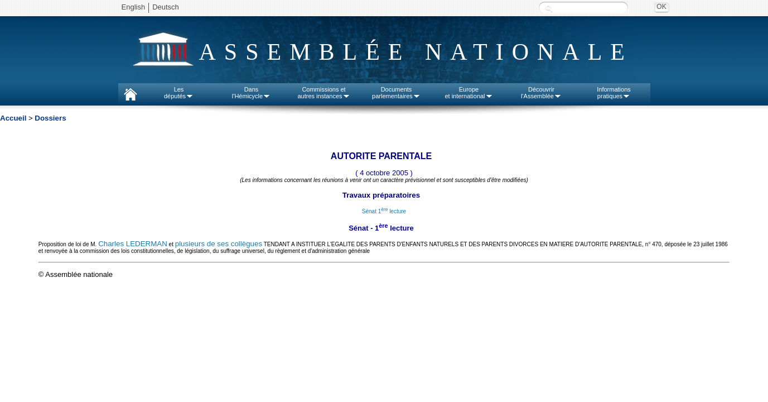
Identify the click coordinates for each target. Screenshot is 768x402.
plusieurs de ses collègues (218, 244)
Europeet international (468, 92)
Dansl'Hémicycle (251, 92)
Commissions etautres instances (323, 92)
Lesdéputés (179, 92)
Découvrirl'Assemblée (541, 92)
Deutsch (165, 7)
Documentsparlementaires (396, 92)
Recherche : (548, 8)
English (134, 7)
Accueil (13, 118)
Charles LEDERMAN (132, 244)
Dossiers (50, 118)
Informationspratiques (614, 92)
